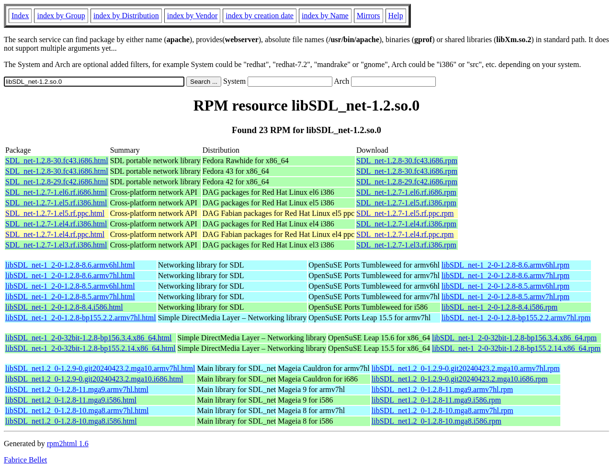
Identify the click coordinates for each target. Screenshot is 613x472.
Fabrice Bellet (25, 460)
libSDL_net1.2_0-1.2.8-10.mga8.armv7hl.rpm (442, 410)
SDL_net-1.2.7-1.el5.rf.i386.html (56, 203)
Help (395, 15)
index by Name (325, 15)
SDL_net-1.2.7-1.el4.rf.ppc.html (54, 234)
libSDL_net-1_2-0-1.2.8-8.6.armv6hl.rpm (505, 265)
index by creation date (260, 15)
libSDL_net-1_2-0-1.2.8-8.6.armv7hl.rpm (505, 275)
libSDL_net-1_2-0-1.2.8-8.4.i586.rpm (499, 307)
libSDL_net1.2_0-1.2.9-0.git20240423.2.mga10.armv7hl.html (100, 368)
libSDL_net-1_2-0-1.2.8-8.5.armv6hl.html (70, 286)
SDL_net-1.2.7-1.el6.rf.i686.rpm (406, 192)
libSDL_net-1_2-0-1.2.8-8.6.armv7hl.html (70, 275)
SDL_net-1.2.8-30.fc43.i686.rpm (406, 161)
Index (20, 15)
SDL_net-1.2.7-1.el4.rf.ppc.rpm (405, 234)
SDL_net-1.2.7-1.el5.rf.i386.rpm (406, 203)
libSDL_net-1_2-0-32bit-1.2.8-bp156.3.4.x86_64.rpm (514, 338)
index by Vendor (192, 15)
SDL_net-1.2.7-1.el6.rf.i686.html (56, 192)
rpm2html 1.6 (68, 443)
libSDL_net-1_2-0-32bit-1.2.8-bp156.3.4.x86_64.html (88, 338)
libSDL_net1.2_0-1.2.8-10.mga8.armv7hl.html (77, 410)
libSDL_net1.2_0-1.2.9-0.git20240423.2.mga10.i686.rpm (460, 379)
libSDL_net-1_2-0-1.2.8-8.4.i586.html (64, 307)
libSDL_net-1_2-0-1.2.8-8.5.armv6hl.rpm (505, 286)
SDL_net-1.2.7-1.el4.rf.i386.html (56, 224)
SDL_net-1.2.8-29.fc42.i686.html (56, 182)
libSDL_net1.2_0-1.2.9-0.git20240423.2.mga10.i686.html (94, 379)
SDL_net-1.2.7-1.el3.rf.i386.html (56, 245)
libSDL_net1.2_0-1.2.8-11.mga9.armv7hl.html (76, 389)
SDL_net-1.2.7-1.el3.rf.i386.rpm (406, 245)
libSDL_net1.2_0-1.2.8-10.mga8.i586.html (71, 421)
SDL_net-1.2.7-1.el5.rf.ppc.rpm (405, 213)
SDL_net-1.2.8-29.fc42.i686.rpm (406, 182)
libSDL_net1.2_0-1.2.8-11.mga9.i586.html (70, 400)
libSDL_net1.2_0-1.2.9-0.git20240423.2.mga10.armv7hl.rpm (466, 368)
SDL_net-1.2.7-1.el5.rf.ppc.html (54, 213)
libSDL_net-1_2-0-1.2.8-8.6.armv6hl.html (70, 265)
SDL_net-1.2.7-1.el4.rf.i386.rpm (406, 224)
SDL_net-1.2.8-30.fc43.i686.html (56, 161)
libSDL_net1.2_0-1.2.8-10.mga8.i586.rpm (436, 421)
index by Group (61, 15)
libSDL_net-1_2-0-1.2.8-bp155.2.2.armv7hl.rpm (516, 318)
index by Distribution (126, 15)
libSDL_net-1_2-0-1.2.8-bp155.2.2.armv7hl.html (80, 318)
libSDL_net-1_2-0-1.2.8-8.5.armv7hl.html (70, 296)
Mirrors (368, 15)
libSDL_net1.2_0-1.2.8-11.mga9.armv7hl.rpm (442, 389)
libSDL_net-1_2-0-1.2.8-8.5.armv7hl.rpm (505, 296)
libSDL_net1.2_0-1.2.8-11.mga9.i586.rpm (436, 400)
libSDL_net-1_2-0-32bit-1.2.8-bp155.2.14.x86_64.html (90, 348)
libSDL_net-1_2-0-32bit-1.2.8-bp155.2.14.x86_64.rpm (516, 348)
